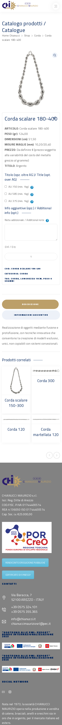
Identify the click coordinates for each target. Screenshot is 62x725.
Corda (37, 35)
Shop (27, 35)
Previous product (49, 455)
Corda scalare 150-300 (16, 402)
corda (15, 278)
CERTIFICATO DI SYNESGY (18, 575)
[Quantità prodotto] (31, 256)
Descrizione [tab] (30, 304)
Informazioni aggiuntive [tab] (31, 315)
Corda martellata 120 (46, 431)
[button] (54, 55)
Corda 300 (45, 381)
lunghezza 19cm (31, 278)
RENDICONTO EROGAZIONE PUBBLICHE (25, 562)
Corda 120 (16, 429)
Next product (56, 455)
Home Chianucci (11, 35)
